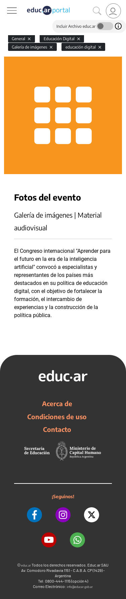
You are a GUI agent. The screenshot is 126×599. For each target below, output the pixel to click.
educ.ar (26, 565)
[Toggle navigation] (6, 3)
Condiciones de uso (57, 417)
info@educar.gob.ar (80, 587)
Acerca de (57, 403)
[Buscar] (97, 11)
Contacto (57, 429)
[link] (113, 10)
